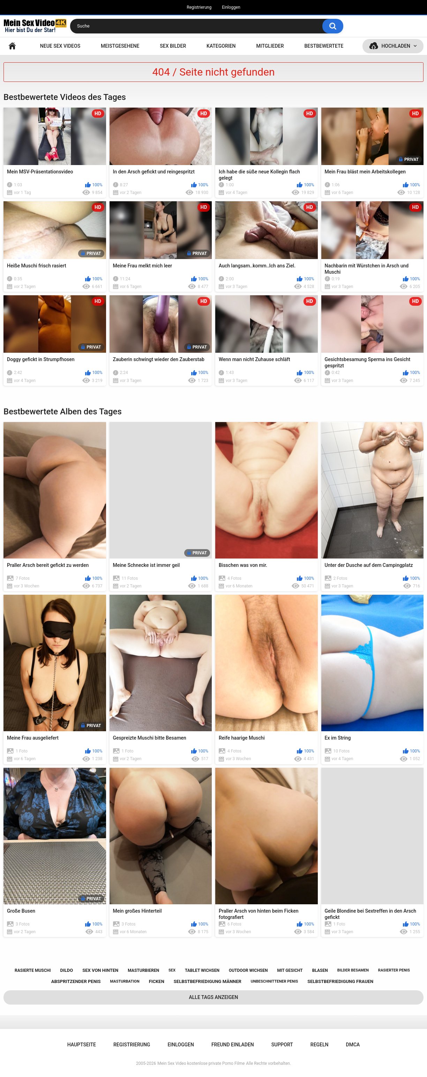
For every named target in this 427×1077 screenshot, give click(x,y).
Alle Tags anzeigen (213, 997)
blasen (320, 970)
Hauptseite (12, 46)
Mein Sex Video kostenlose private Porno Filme (201, 1063)
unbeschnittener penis (274, 981)
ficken (156, 981)
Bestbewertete (323, 46)
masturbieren (143, 970)
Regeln (319, 1044)
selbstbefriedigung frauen (340, 981)
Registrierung (199, 7)
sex (171, 970)
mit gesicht (289, 970)
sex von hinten (100, 970)
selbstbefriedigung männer (207, 981)
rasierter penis (394, 970)
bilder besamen (353, 970)
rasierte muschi (33, 970)
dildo (66, 970)
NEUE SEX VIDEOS (60, 46)
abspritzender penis (76, 981)
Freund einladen (232, 1044)
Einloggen (231, 7)
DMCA (353, 1044)
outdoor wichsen (248, 970)
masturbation (125, 981)
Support (282, 1044)
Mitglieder (270, 46)
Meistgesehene (120, 46)
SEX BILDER (173, 46)
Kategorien (221, 46)
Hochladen (395, 46)
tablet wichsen (202, 970)
